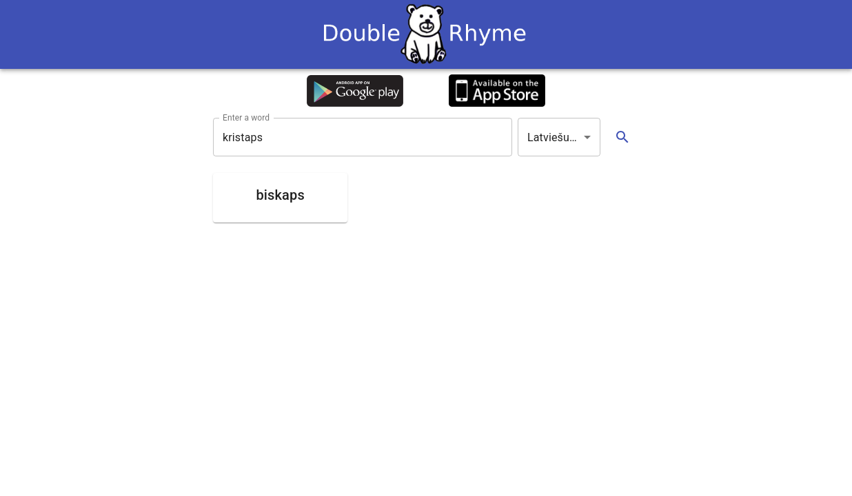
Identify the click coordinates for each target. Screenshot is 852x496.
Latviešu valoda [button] (563, 137)
